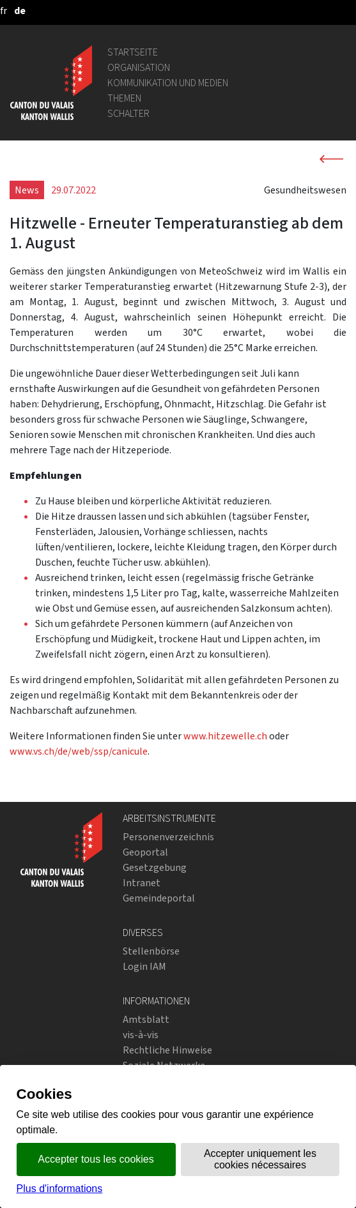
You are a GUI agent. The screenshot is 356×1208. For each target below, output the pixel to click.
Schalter (128, 113)
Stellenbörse (151, 951)
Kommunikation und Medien (167, 82)
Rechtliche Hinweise (167, 1050)
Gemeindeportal (159, 898)
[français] (3, 10)
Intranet (141, 882)
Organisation (138, 67)
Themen (124, 98)
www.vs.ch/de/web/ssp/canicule (79, 751)
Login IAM (144, 966)
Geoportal (145, 852)
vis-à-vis (141, 1034)
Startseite (132, 52)
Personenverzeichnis (168, 836)
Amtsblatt (146, 1019)
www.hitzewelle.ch (225, 736)
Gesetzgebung (155, 867)
